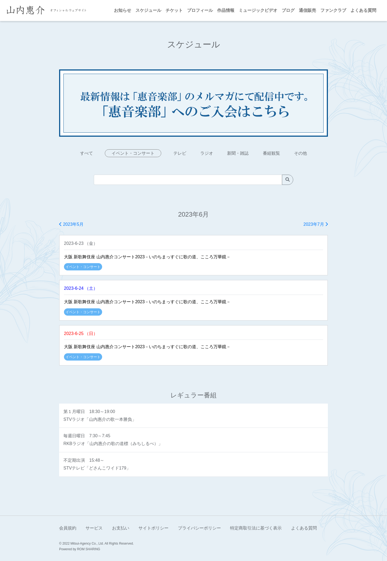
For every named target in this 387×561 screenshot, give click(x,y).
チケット (174, 10)
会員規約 (67, 528)
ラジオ (206, 153)
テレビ (179, 153)
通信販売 (307, 10)
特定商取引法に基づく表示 (256, 528)
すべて (86, 153)
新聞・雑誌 (238, 153)
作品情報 (225, 10)
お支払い (120, 528)
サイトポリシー (153, 528)
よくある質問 (363, 10)
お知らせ (122, 10)
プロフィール (200, 10)
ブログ (288, 10)
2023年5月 (71, 224)
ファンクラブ (333, 10)
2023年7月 (315, 224)
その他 (300, 153)
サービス (94, 528)
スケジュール (148, 10)
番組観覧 (271, 153)
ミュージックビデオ (258, 10)
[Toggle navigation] (92, 10)
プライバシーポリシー (199, 528)
